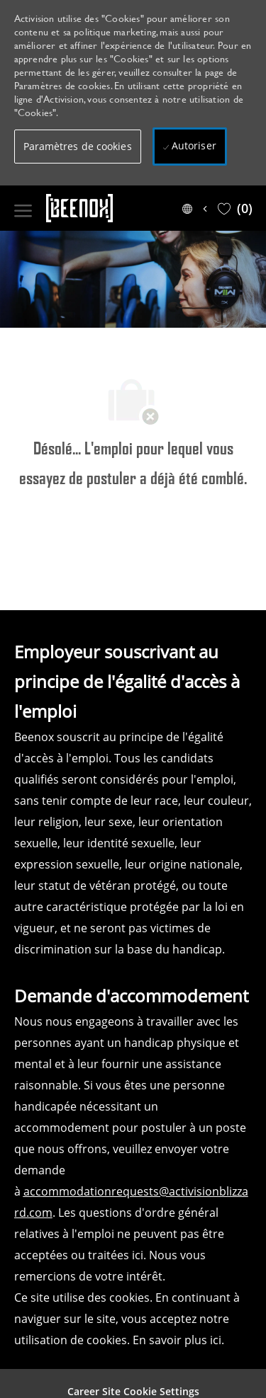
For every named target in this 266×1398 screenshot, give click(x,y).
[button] (77, 147)
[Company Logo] (106, 208)
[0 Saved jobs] (235, 207)
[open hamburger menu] (23, 208)
